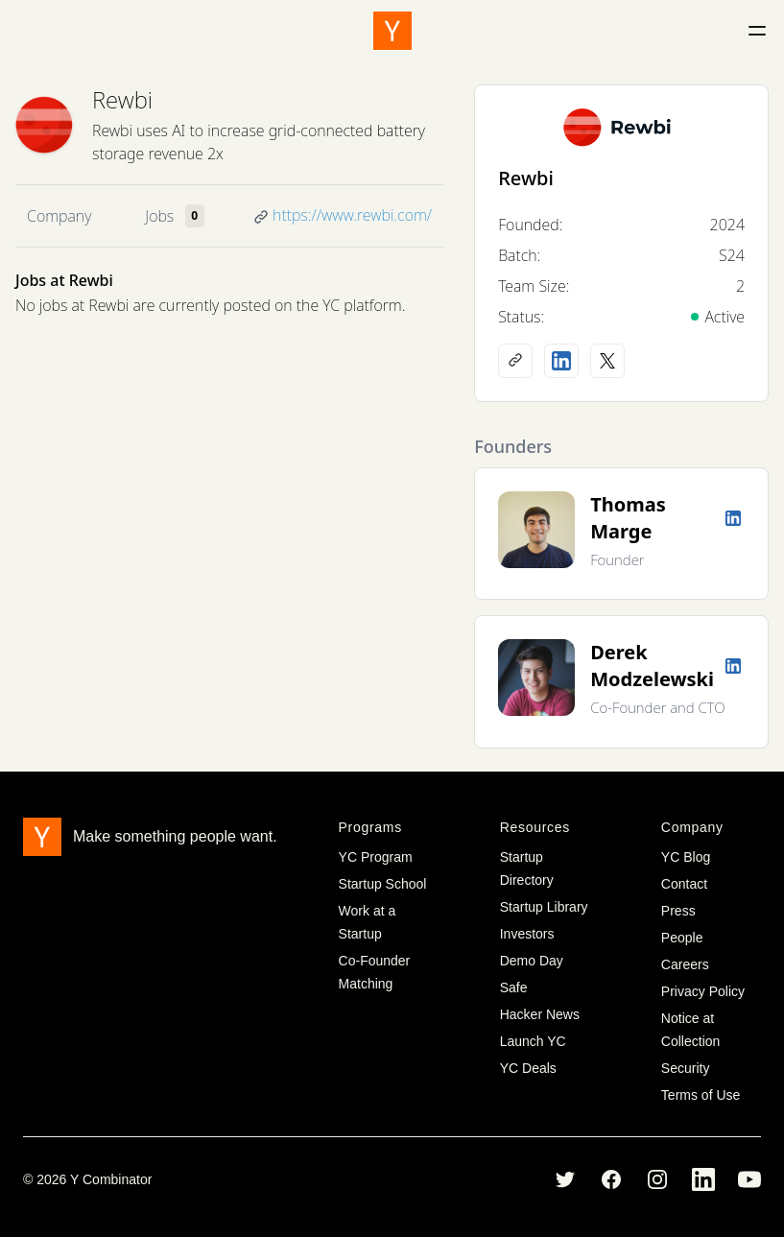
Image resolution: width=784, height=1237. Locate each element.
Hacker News (540, 1014)
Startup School (383, 884)
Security (685, 1068)
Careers (685, 964)
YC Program (376, 857)
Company (59, 215)
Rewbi (122, 99)
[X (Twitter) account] (607, 361)
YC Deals (528, 1068)
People (682, 937)
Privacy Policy (703, 991)
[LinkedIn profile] (561, 361)
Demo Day (531, 960)
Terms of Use (700, 1095)
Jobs (159, 215)
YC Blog (685, 857)
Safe (514, 987)
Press (678, 910)
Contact (684, 884)
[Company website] (515, 361)
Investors (527, 933)
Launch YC (533, 1041)
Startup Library (544, 907)
